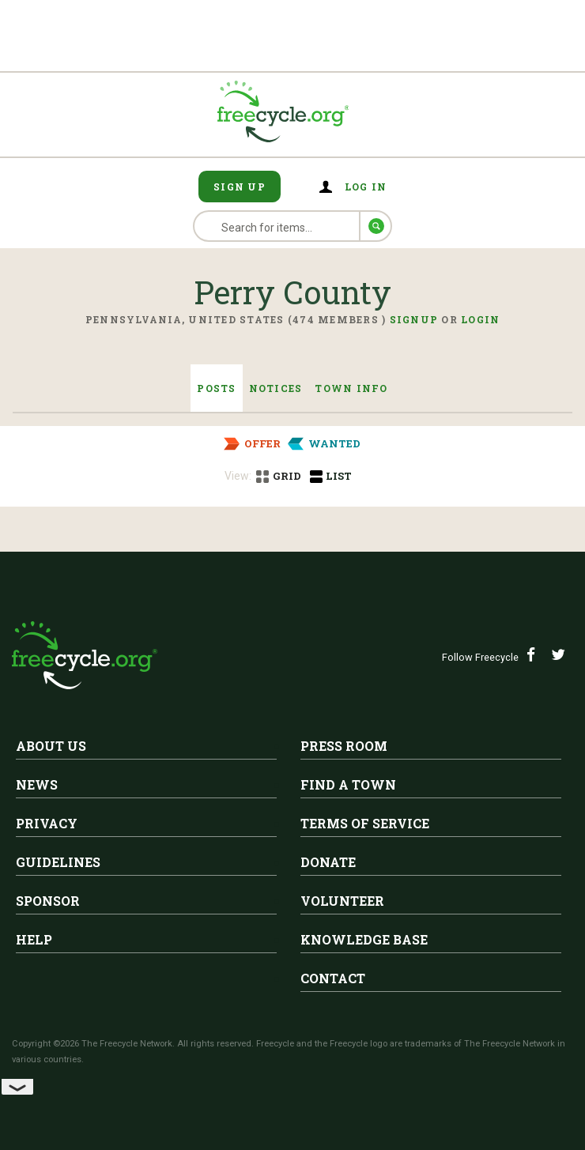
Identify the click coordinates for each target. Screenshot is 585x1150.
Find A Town (348, 784)
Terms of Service (364, 823)
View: (238, 475)
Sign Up (239, 186)
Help (34, 939)
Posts (216, 388)
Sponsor (48, 900)
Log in (366, 186)
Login (480, 319)
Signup (414, 319)
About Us (51, 745)
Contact (332, 978)
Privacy (46, 823)
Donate (328, 862)
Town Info (351, 388)
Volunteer (342, 900)
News (37, 784)
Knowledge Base (364, 939)
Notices (276, 388)
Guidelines (58, 862)
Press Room (343, 745)
